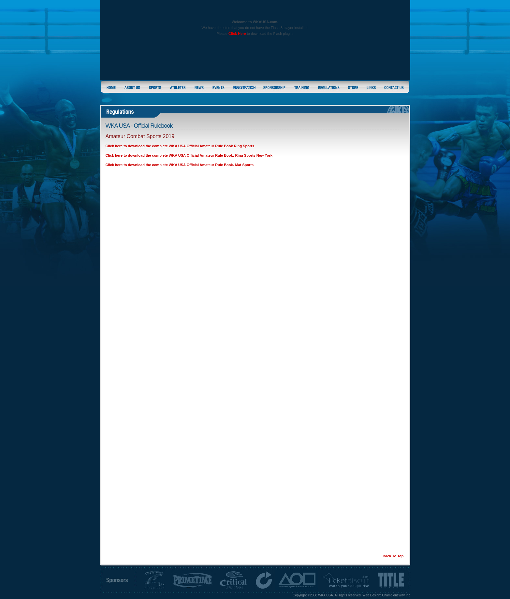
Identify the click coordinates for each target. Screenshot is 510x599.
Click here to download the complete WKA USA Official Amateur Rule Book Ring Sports (180, 146)
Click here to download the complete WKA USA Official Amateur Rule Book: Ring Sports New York (189, 155)
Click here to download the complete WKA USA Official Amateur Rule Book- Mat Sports (180, 165)
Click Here (237, 34)
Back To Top (393, 556)
